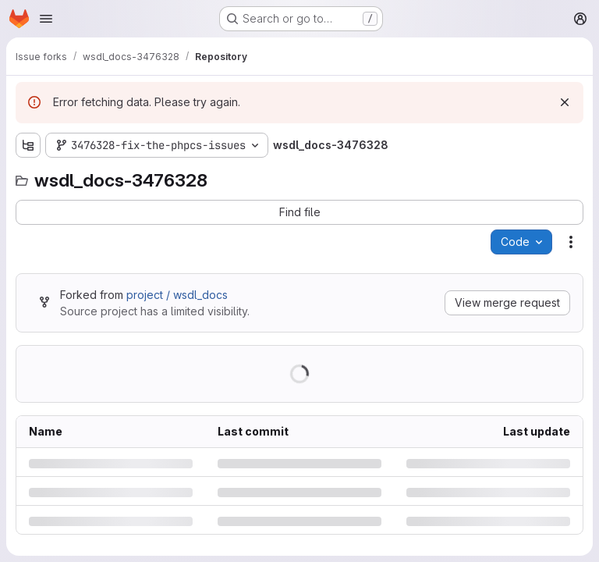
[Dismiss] (564, 102)
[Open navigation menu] (46, 18)
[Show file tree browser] (28, 145)
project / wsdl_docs (177, 294)
